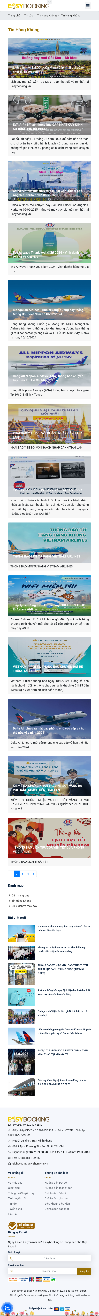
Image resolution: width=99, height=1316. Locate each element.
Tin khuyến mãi (17, 1198)
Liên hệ (12, 1214)
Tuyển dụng (15, 1208)
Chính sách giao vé (56, 1198)
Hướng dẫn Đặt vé (56, 1182)
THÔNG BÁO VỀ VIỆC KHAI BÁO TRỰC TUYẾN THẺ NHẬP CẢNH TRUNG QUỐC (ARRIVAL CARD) (63, 969)
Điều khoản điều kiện (57, 1203)
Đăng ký (84, 1271)
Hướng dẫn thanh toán (58, 1187)
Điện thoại (14, 1252)
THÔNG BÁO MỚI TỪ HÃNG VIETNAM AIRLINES (46, 556)
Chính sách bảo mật (57, 1208)
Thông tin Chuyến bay (21, 1193)
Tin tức (12, 1203)
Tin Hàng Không (19, 900)
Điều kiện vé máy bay (22, 906)
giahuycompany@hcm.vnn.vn (30, 1163)
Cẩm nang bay (18, 895)
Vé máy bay (15, 1182)
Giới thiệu (14, 1187)
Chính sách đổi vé (55, 1193)
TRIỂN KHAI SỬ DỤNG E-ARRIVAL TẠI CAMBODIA (48, 490)
